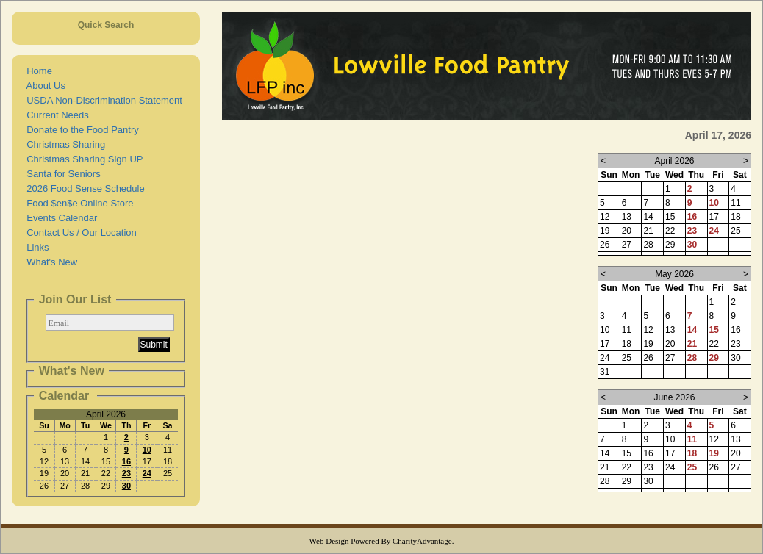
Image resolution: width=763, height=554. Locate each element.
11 (692, 439)
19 (714, 453)
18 (692, 453)
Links (35, 247)
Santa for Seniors (61, 173)
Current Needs (55, 114)
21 (692, 344)
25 (692, 467)
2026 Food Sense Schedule (83, 188)
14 (692, 330)
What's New (49, 261)
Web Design (329, 540)
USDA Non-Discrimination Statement (101, 100)
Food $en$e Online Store (77, 203)
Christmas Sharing (63, 144)
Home (36, 70)
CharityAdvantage (422, 540)
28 (692, 358)
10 (147, 449)
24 (147, 473)
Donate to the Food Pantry (80, 129)
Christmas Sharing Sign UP (82, 159)
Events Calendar (59, 217)
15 (714, 330)
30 (126, 485)
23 (126, 473)
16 (126, 461)
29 (714, 358)
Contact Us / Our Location (79, 232)
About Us (43, 85)
